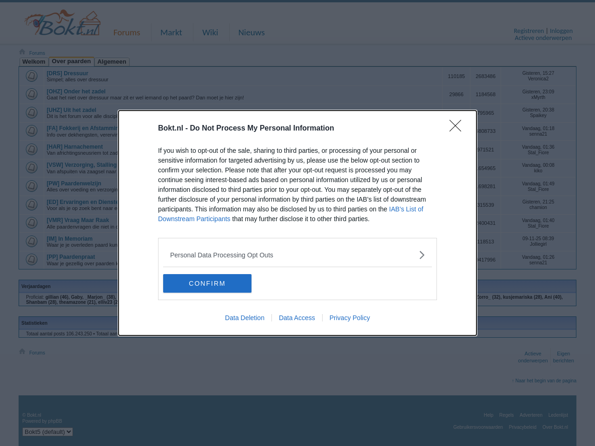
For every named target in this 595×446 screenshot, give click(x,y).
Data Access (297, 317)
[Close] (458, 129)
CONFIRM (207, 283)
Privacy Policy (350, 317)
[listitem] (297, 255)
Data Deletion (244, 317)
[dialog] (297, 223)
